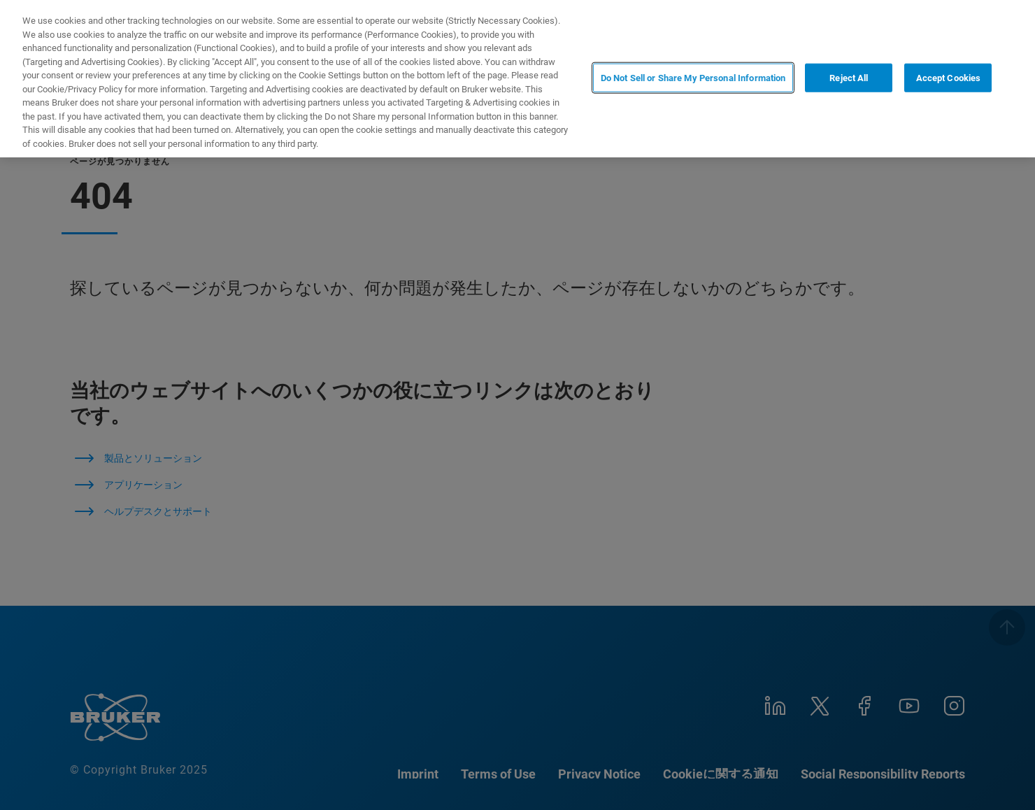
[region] (517, 78)
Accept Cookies (948, 77)
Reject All (848, 77)
